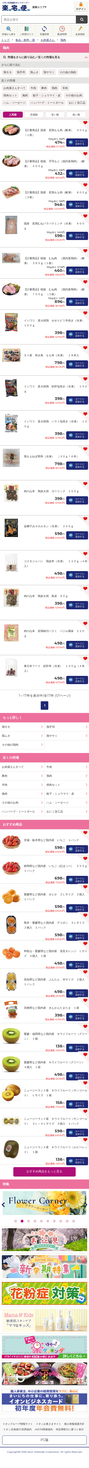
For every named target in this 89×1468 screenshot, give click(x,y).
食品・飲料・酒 (25, 40)
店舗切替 (44, 34)
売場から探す (9, 34)
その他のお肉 (74, 95)
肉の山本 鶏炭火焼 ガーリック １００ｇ (51, 479)
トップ (5, 40)
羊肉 (65, 88)
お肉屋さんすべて (14, 88)
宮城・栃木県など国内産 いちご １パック (51, 805)
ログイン (81, 9)
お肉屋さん (48, 40)
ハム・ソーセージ (14, 102)
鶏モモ (7, 72)
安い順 (55, 114)
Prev (3, 1169)
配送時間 (62, 34)
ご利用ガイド (27, 34)
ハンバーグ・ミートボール (47, 102)
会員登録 (80, 34)
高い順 (76, 114)
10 (73, 1186)
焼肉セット (10, 95)
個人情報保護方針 (74, 1388)
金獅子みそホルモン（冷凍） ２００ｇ (49, 510)
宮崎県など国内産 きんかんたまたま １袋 (51, 972)
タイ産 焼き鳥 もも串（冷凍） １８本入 (51, 355)
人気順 (13, 114)
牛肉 (33, 88)
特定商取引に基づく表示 (70, 1394)
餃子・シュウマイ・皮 (46, 95)
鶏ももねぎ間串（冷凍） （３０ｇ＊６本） (51, 448)
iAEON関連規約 (44, 1394)
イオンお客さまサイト (48, 1388)
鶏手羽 (21, 72)
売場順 (34, 114)
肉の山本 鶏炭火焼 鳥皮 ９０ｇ (46, 572)
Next (85, 1169)
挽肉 (25, 95)
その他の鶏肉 (68, 72)
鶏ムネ (34, 72)
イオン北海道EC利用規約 (17, 1394)
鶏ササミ (49, 72)
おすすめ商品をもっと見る (44, 1136)
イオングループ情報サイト (18, 1388)
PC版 (44, 1405)
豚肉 (44, 88)
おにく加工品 (77, 102)
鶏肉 (63, 40)
